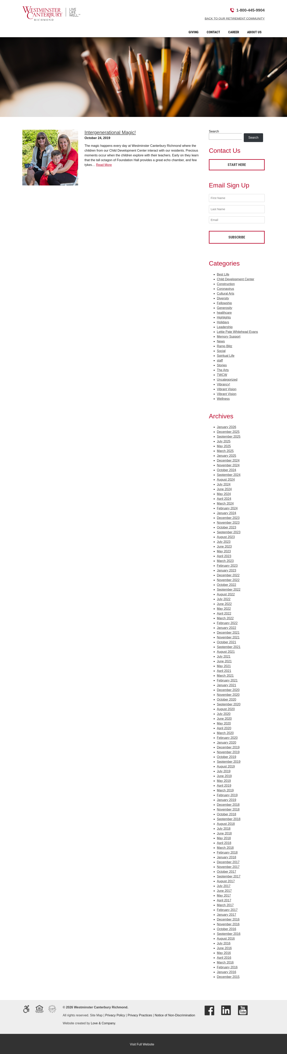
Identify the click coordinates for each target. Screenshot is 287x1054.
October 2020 (226, 698)
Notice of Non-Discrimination (175, 1014)
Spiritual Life (225, 354)
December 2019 (228, 746)
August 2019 (226, 765)
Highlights (224, 316)
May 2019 (224, 779)
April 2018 (224, 842)
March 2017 (225, 904)
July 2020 (224, 713)
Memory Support (228, 335)
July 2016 (224, 942)
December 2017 (228, 861)
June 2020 (224, 717)
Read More (104, 165)
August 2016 (226, 937)
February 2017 (227, 909)
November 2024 (228, 464)
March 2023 (225, 560)
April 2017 (224, 899)
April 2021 (224, 670)
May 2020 (224, 722)
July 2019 (224, 770)
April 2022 (224, 612)
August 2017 (226, 880)
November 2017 (228, 866)
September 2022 (228, 588)
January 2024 (226, 512)
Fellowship (224, 302)
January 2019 (226, 799)
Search (214, 131)
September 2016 (228, 932)
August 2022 (226, 593)
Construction (226, 282)
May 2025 (224, 445)
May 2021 (224, 665)
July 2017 (224, 885)
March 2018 (225, 846)
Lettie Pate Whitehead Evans (237, 330)
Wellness (223, 397)
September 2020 (228, 703)
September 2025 (228, 435)
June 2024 (224, 488)
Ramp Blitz (224, 345)
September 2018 (228, 818)
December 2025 (228, 430)
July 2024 (224, 483)
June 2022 (224, 603)
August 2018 (226, 823)
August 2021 (226, 650)
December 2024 (228, 459)
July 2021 (224, 655)
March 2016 (225, 961)
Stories (222, 364)
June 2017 (224, 889)
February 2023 (227, 564)
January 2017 (226, 913)
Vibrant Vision (226, 388)
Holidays (223, 321)
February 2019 (227, 794)
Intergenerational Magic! (110, 132)
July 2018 (224, 827)
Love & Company (103, 1022)
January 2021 (226, 684)
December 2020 (228, 689)
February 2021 (227, 679)
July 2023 (224, 540)
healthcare (224, 311)
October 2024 (226, 469)
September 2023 (228, 531)
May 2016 (224, 952)
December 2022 (228, 574)
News (221, 340)
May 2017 (224, 894)
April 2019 (224, 784)
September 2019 (228, 760)
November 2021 (228, 636)
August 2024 (226, 478)
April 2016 (224, 956)
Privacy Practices (140, 1014)
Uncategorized (227, 378)
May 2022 (224, 607)
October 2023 (226, 526)
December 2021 (228, 631)
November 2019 (228, 751)
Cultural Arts (225, 292)
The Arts (223, 369)
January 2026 (226, 426)
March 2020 (225, 732)
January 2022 (226, 626)
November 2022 (228, 579)
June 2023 (224, 545)
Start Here (237, 165)
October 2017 (226, 870)
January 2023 (226, 569)
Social (221, 349)
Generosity (224, 306)
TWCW (222, 373)
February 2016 (227, 966)
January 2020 (226, 741)
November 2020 (228, 693)
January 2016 (226, 971)
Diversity (223, 297)
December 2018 (228, 803)
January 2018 (226, 856)
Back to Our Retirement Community (235, 18)
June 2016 (224, 947)
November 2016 (228, 923)
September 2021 (228, 646)
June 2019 (224, 775)
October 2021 (226, 641)
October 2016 (226, 928)
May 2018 (224, 837)
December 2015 (228, 976)
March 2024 (225, 502)
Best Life (223, 273)
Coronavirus (225, 287)
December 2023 (228, 517)
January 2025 (226, 454)
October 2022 (226, 583)
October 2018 (226, 813)
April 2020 (224, 727)
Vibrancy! (223, 383)
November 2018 (228, 808)
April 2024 (224, 497)
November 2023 (228, 521)
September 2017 (228, 875)
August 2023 (226, 536)
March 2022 (225, 617)
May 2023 (224, 550)
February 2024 (227, 507)
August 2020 (226, 708)
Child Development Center (235, 278)
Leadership (225, 325)
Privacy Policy (115, 1014)
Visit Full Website (142, 1043)
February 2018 (227, 851)
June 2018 (224, 832)
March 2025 (225, 450)
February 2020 (227, 736)
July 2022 (224, 598)
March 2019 (225, 789)
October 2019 (226, 756)
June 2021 (224, 660)
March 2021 (225, 674)
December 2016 (228, 918)
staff (220, 359)
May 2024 (224, 493)
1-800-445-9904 (250, 10)
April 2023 (224, 555)
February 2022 (227, 622)
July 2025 (224, 440)
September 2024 (228, 474)
